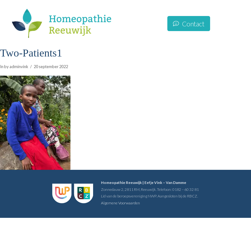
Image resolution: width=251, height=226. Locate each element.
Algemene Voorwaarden (120, 203)
